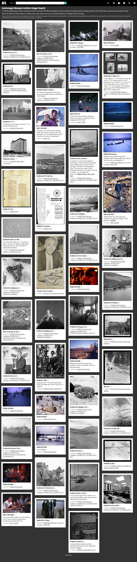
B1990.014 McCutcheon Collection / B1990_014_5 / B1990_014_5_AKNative (114, 263)
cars (88, 174)
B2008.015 (13, 212)
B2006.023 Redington (83, 86)
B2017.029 (13, 523)
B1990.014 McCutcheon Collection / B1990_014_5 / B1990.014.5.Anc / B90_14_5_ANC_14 (83, 503)
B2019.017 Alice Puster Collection (53, 293)
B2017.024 (46, 138)
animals (113, 220)
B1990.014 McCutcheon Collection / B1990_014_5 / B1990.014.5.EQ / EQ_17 (84, 180)
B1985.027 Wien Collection (51, 389)
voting (79, 548)
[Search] (40, 3)
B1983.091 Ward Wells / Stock (86, 550)
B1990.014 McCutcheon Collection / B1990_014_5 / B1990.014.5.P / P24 (83, 455)
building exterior (82, 174)
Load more (68, 555)
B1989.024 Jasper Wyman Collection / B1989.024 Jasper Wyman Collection (15, 90)
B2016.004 (114, 45)
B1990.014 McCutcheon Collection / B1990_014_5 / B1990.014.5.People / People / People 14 (82, 331)
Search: (12, 3)
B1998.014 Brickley (15, 128)
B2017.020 (80, 122)
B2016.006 (114, 223)
